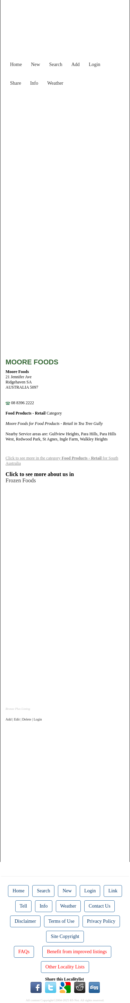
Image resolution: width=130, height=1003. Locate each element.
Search (55, 64)
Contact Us (100, 906)
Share (15, 83)
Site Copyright (65, 936)
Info (34, 83)
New (35, 64)
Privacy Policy (101, 921)
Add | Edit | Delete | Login (24, 719)
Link (112, 890)
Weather (55, 83)
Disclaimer (25, 921)
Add (75, 64)
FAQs (23, 951)
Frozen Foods (21, 480)
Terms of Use (62, 921)
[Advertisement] (65, 154)
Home (16, 64)
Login (94, 64)
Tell (23, 906)
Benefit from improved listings (77, 951)
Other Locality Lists (65, 966)
